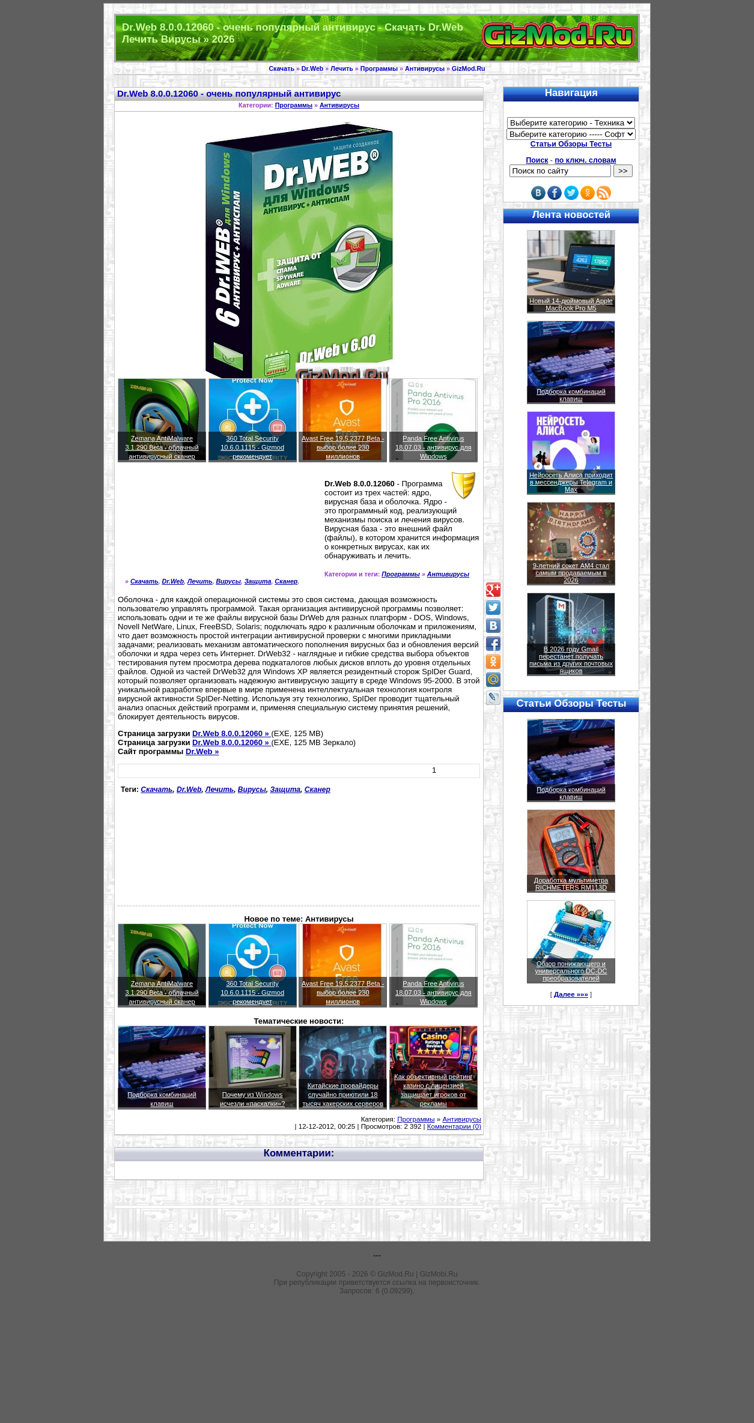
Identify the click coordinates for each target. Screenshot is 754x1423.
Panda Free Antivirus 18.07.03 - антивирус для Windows (433, 447)
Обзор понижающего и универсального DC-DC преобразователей (571, 971)
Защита (258, 581)
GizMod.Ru (468, 68)
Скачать (281, 68)
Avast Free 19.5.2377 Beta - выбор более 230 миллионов (343, 447)
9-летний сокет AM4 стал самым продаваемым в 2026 (571, 573)
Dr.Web (313, 68)
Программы (379, 68)
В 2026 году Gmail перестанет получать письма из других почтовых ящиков (571, 659)
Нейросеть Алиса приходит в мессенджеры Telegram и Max (571, 482)
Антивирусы (425, 68)
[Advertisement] (172, 525)
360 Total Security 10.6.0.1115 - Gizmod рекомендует (252, 447)
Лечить (341, 68)
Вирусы (228, 581)
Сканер (286, 581)
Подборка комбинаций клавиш (571, 395)
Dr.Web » (202, 751)
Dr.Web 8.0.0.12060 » (231, 733)
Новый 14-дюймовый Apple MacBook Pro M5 (571, 304)
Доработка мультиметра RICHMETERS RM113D (571, 884)
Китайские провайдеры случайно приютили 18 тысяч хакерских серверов (342, 1094)
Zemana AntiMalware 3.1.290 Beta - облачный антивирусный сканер (161, 447)
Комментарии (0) (454, 1126)
